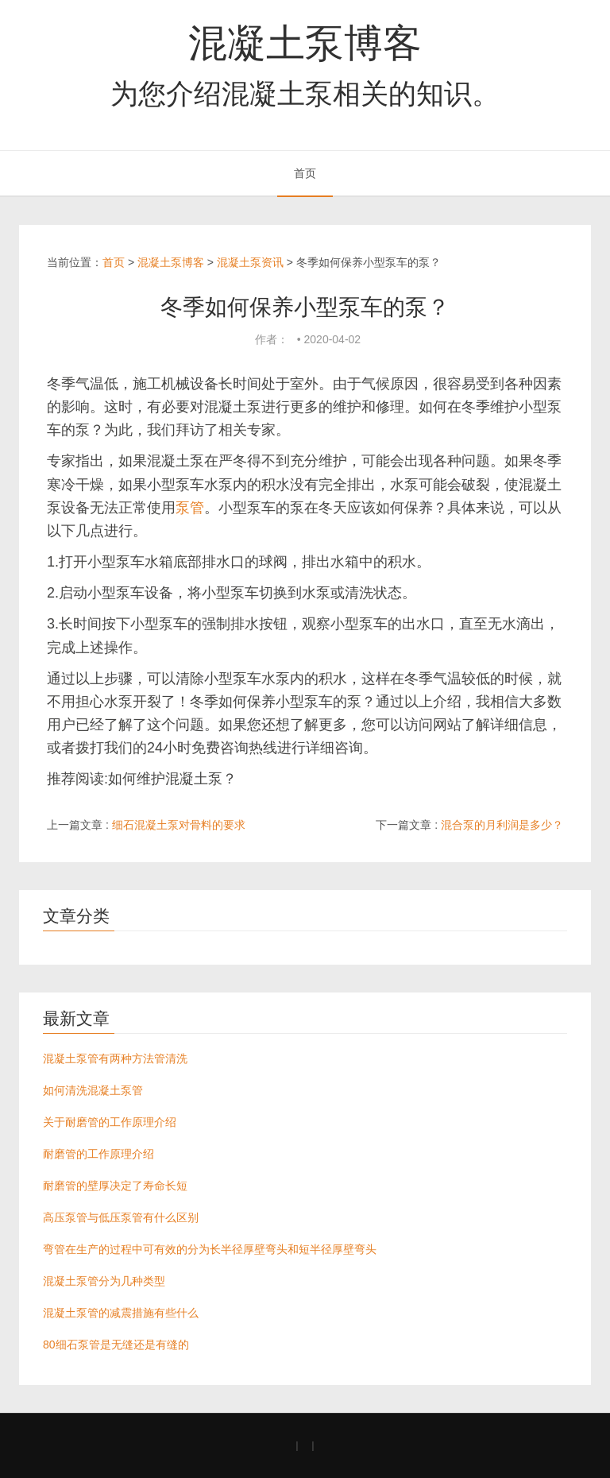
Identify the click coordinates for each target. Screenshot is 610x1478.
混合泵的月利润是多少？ (502, 824)
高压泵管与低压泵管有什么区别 (121, 1217)
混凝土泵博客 (305, 42)
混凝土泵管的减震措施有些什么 (121, 1312)
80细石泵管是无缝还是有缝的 (116, 1344)
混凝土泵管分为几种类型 (104, 1281)
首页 (305, 173)
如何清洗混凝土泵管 (93, 1090)
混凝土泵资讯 (250, 262)
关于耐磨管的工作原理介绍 (109, 1122)
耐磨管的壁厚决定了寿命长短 (115, 1185)
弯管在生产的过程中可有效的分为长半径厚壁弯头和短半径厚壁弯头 (209, 1249)
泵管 (190, 508)
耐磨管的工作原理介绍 (98, 1153)
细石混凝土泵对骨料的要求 (178, 824)
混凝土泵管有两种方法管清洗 (115, 1058)
